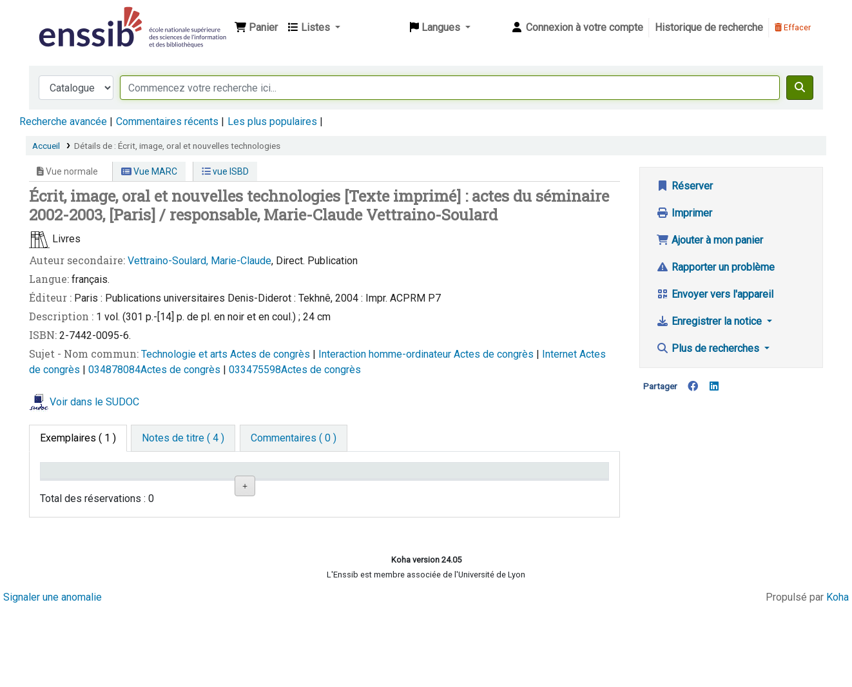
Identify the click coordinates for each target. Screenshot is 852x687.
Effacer (793, 27)
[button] (256, 28)
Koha (837, 676)
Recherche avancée (63, 121)
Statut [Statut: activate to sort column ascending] (440, 488)
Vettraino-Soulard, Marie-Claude (199, 261)
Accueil (46, 145)
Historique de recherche (709, 27)
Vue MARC (149, 171)
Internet (560, 354)
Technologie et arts (185, 354)
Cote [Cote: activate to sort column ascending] (343, 488)
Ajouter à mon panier (709, 240)
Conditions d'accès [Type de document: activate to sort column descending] (70, 482)
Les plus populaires (272, 121)
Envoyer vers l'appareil (714, 294)
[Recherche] (799, 87)
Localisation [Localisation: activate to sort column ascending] (263, 488)
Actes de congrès (271, 354)
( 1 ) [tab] (78, 438)
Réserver (684, 186)
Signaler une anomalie (52, 676)
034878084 (114, 369)
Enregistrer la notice (710, 321)
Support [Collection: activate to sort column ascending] (160, 488)
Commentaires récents (167, 121)
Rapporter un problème (715, 267)
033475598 (255, 369)
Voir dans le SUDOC (94, 402)
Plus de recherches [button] (709, 348)
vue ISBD (225, 171)
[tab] (183, 438)
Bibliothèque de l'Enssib (68, 18)
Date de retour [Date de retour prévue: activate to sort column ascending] (552, 488)
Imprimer (684, 213)
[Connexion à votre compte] (576, 28)
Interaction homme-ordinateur (386, 354)
